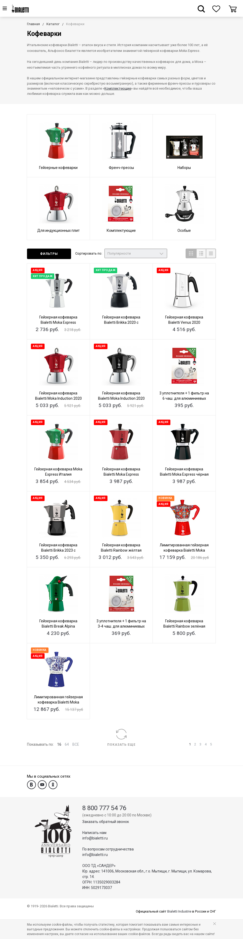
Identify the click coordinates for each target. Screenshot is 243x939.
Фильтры (49, 254)
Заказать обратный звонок (105, 822)
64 (67, 744)
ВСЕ (75, 744)
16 (59, 744)
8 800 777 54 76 (104, 808)
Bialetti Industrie (179, 911)
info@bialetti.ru (95, 838)
